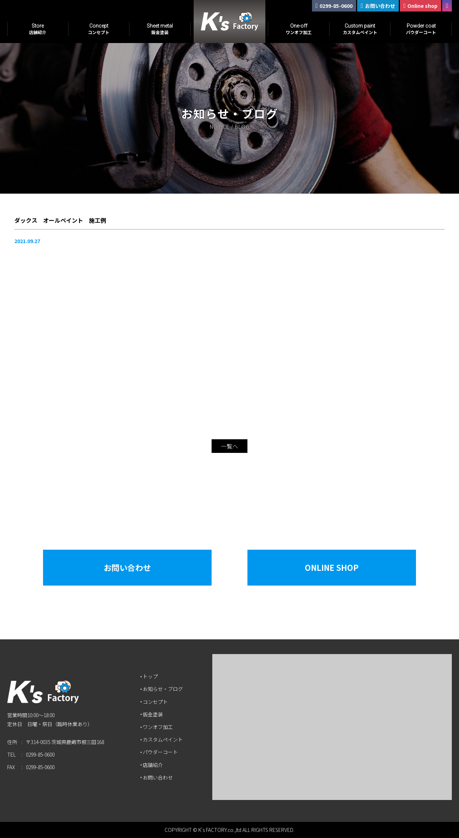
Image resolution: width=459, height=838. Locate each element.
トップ (150, 676)
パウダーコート (160, 752)
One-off (299, 28)
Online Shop (332, 567)
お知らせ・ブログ (163, 688)
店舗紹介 (153, 764)
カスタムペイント (163, 739)
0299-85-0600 (40, 754)
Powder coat (421, 28)
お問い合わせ (127, 567)
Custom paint (360, 28)
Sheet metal (160, 28)
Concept (98, 28)
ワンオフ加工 (158, 726)
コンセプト (155, 701)
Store (37, 28)
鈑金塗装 (153, 714)
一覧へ (229, 446)
